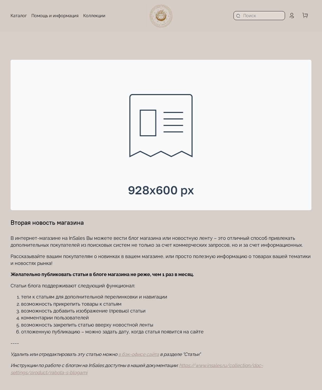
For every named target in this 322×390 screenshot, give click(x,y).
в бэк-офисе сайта (138, 354)
